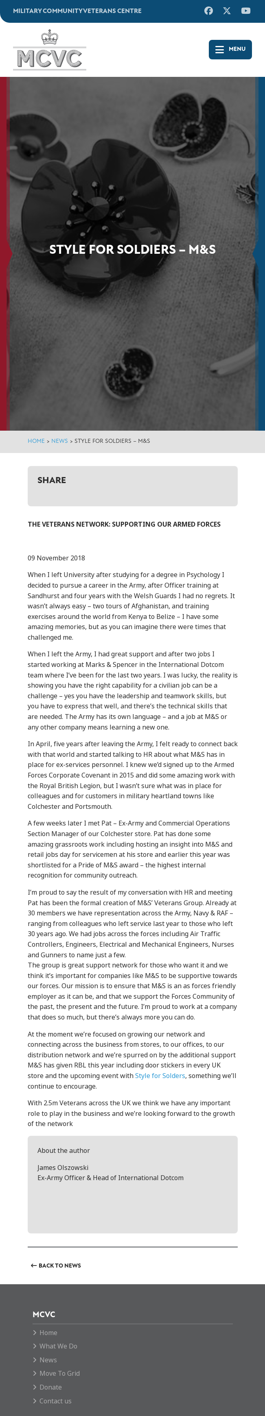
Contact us (55, 1401)
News (59, 441)
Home (36, 441)
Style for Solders (160, 1076)
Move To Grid (59, 1373)
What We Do (58, 1346)
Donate (50, 1387)
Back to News (60, 1266)
